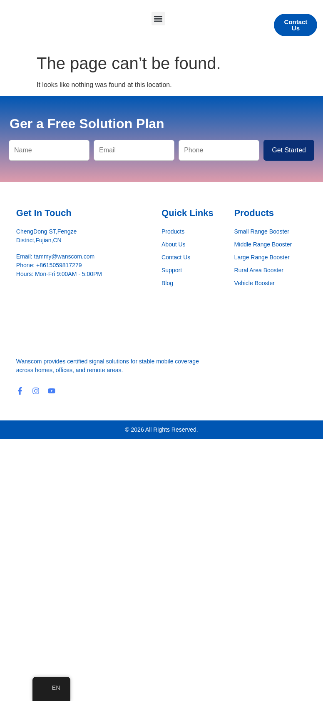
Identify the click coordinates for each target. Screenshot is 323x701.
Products (173, 231)
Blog (167, 283)
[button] (158, 18)
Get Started (289, 150)
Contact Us (176, 257)
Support (172, 270)
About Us (174, 244)
